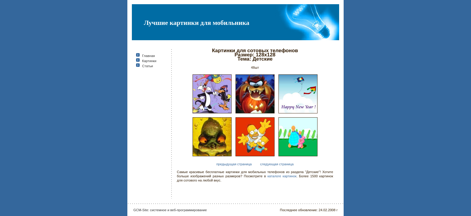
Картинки (149, 61)
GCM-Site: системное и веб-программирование (170, 210)
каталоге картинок (281, 176)
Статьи (147, 66)
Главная (148, 56)
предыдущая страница (234, 164)
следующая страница (276, 164)
